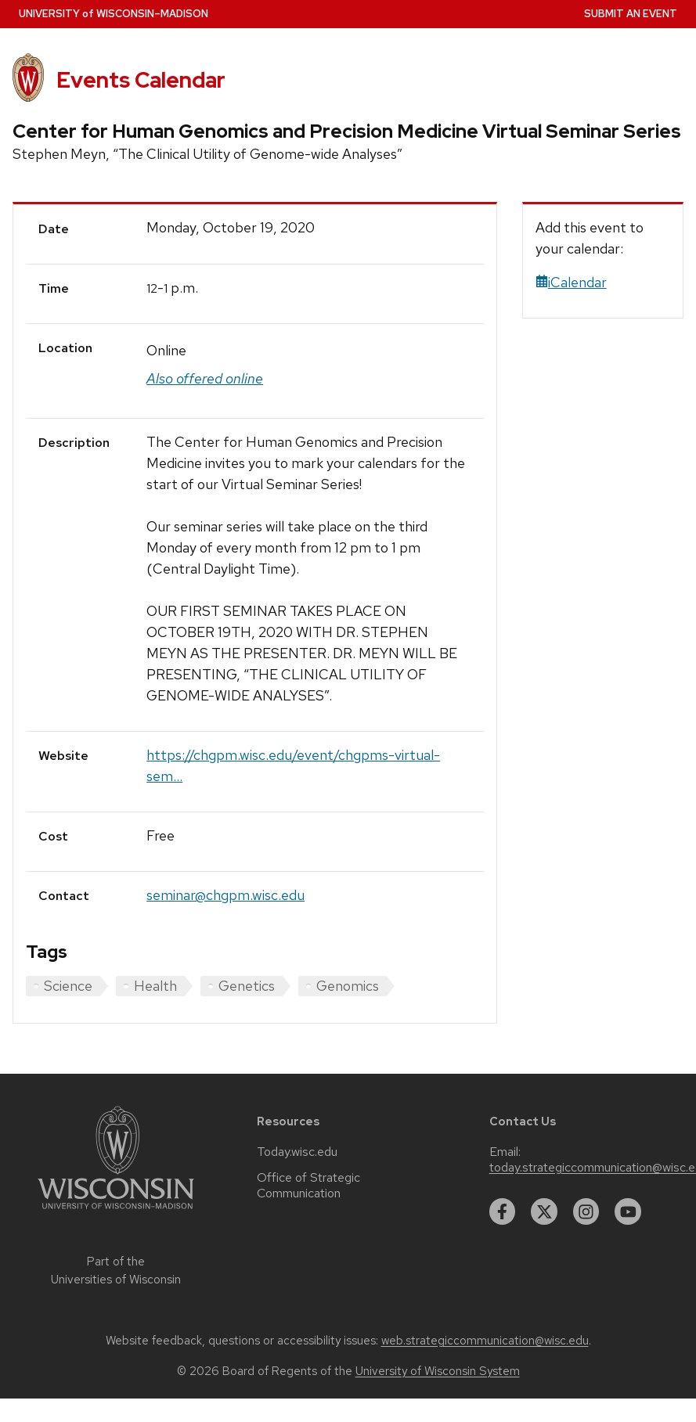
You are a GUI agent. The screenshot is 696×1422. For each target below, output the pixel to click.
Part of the (116, 1270)
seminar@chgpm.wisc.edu (225, 895)
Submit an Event (630, 13)
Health (155, 986)
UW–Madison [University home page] (113, 13)
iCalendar (571, 282)
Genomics (347, 986)
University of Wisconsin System (437, 1371)
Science (68, 986)
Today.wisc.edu (297, 1152)
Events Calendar (140, 80)
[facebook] (502, 1211)
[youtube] (628, 1211)
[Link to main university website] (116, 1212)
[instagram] (586, 1211)
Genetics (246, 986)
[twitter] (544, 1211)
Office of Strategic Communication (308, 1185)
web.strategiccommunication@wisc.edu (485, 1340)
